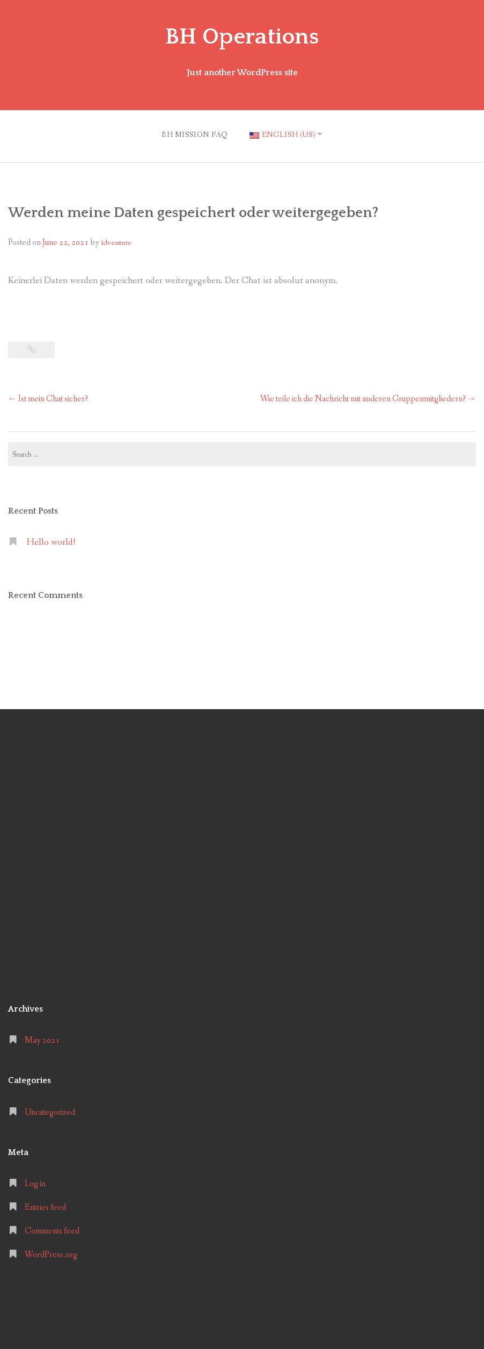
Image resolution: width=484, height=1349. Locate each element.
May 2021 (42, 1038)
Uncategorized (50, 1110)
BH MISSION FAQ (192, 134)
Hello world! (51, 541)
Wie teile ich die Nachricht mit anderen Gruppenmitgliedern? (368, 396)
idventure (116, 240)
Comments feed (52, 1229)
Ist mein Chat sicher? (48, 396)
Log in (35, 1181)
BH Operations (242, 36)
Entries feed (45, 1205)
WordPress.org (51, 1252)
